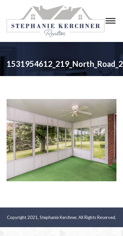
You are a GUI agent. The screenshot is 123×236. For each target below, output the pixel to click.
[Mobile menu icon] (110, 21)
